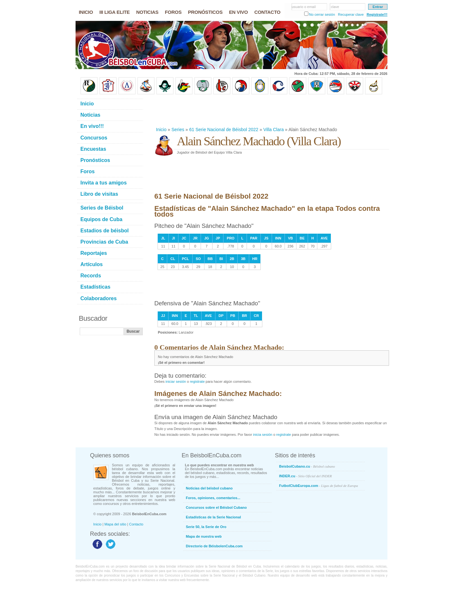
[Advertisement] (271, 110)
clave (335, 7)
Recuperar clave (351, 14)
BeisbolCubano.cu (307, 466)
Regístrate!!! (377, 14)
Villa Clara (273, 129)
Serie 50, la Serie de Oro (206, 527)
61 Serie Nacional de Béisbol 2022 (224, 129)
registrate (197, 381)
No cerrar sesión (322, 14)
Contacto (136, 524)
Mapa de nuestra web (204, 536)
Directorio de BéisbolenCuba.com (214, 546)
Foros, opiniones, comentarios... (213, 498)
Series (177, 129)
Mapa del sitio (115, 524)
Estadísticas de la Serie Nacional (213, 517)
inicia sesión (262, 434)
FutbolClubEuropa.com (318, 486)
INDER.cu (305, 476)
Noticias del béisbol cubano (209, 488)
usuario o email (304, 7)
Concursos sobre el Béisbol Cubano (216, 507)
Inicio (161, 129)
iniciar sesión (176, 381)
